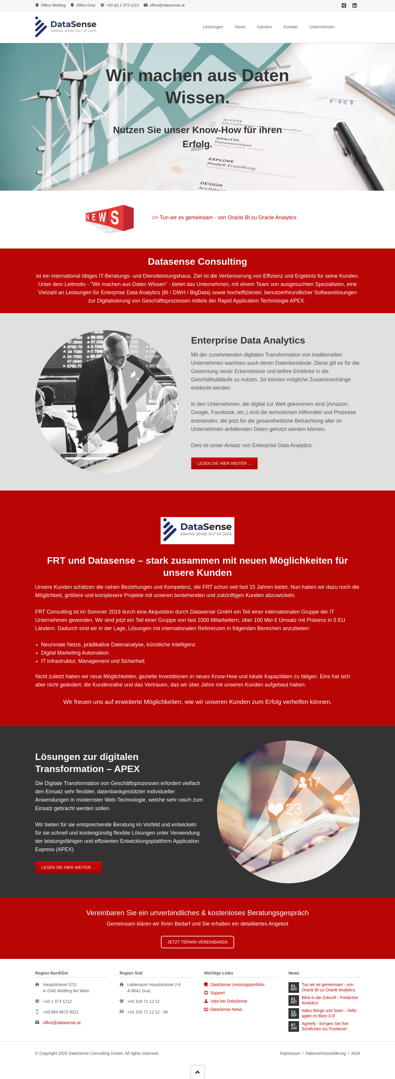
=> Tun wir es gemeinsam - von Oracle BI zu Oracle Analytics (311, 217)
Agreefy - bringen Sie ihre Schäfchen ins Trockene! (325, 1026)
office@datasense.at (62, 1022)
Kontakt (291, 26)
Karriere (264, 26)
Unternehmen (321, 26)
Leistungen (213, 26)
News (240, 26)
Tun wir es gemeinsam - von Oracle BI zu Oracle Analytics (328, 987)
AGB (355, 1053)
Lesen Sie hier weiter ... (137, 463)
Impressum (290, 1053)
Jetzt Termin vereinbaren (197, 942)
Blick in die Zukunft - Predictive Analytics (330, 1000)
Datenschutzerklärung (326, 1053)
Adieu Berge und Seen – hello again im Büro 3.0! (329, 1013)
